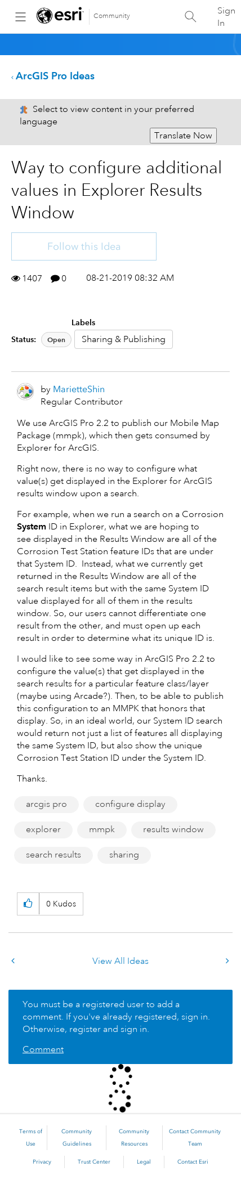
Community (111, 16)
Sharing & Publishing (124, 339)
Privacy (42, 1162)
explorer (43, 829)
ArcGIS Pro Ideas (55, 76)
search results (53, 854)
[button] (28, 904)
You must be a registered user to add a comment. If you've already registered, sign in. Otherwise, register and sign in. (116, 1017)
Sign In (226, 17)
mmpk (102, 829)
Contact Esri (192, 1162)
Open (56, 339)
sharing (124, 854)
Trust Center (94, 1162)
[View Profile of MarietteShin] (79, 389)
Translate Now (183, 135)
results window (173, 829)
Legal (144, 1162)
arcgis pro (46, 804)
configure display (130, 804)
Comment (43, 1049)
